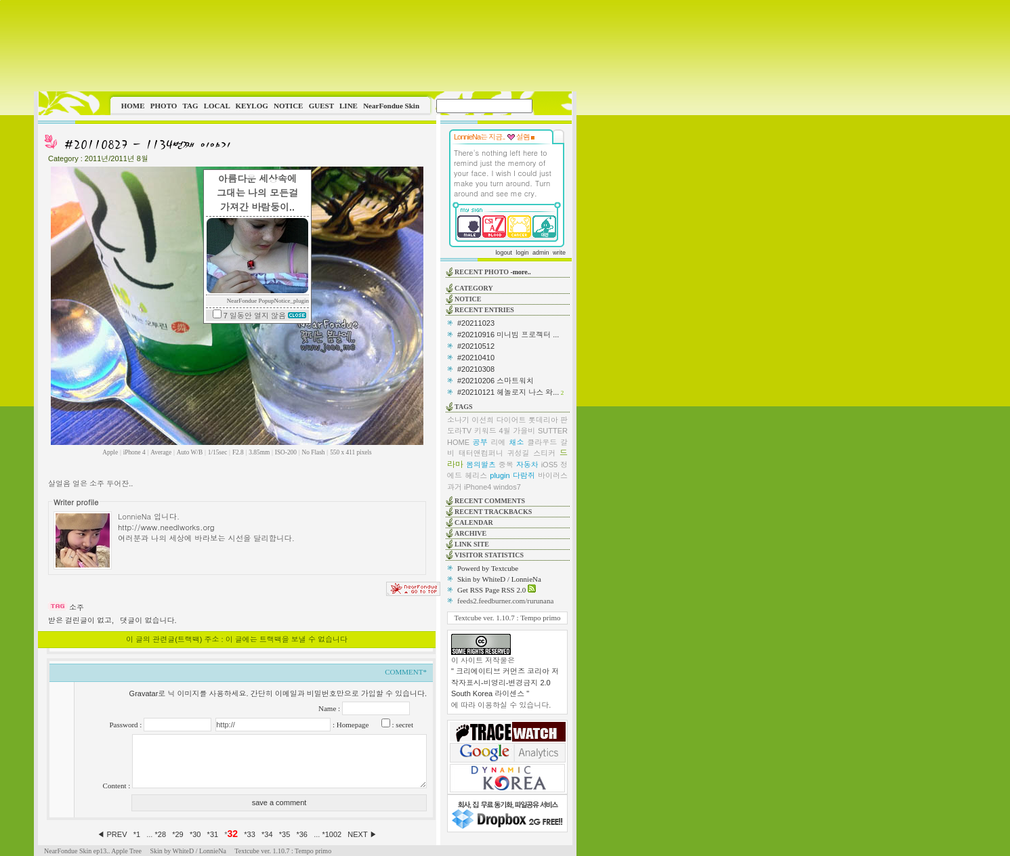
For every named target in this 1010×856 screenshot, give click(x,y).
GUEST (321, 106)
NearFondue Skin (391, 106)
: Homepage (350, 725)
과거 (454, 487)
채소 (516, 442)
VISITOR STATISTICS (489, 555)
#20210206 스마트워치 (495, 381)
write (559, 252)
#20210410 (476, 358)
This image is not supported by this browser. (305, 45)
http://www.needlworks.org (166, 526)
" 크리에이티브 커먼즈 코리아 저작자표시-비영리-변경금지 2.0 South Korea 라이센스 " (505, 682)
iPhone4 (477, 487)
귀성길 (518, 453)
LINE (348, 106)
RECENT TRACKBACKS (493, 511)
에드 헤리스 (467, 475)
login (521, 252)
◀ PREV (113, 834)
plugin (499, 475)
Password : (126, 725)
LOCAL (217, 106)
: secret (401, 725)
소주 (76, 607)
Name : (330, 708)
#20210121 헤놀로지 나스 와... (508, 392)
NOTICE (288, 106)
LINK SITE (472, 544)
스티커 (544, 453)
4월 (504, 431)
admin (540, 252)
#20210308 (476, 369)
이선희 (482, 420)
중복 (506, 465)
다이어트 (511, 420)
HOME (133, 106)
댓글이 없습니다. (148, 620)
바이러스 (553, 475)
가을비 (524, 431)
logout (503, 252)
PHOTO (163, 106)
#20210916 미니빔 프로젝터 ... (508, 334)
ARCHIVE (470, 533)
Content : (117, 786)
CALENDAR (474, 522)
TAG (190, 106)
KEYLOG (251, 106)
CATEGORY (474, 288)
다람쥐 (524, 475)
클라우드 (542, 442)
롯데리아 (543, 420)
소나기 (458, 420)
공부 (480, 442)
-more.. (520, 272)
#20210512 (476, 346)
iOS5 (549, 465)
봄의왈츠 (481, 465)
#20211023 (476, 323)
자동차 (527, 465)
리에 (498, 442)
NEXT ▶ (362, 834)
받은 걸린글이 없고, (81, 620)
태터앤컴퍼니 (481, 453)
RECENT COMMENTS (490, 501)
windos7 (507, 487)
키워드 (485, 431)
